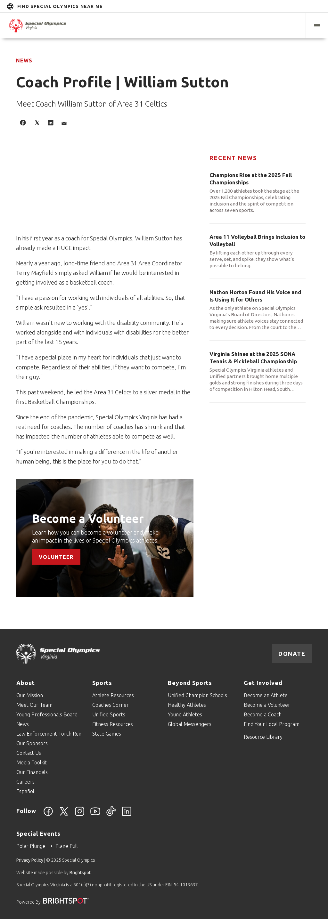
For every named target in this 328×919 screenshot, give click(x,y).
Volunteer (56, 557)
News (24, 60)
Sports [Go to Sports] (102, 683)
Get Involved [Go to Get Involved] (263, 683)
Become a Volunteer (88, 518)
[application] (104, 190)
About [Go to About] (25, 683)
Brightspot (80, 872)
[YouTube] (95, 815)
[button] (317, 25)
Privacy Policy (29, 860)
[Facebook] (48, 815)
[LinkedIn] (126, 815)
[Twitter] (64, 815)
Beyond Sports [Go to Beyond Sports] (190, 683)
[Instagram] (79, 815)
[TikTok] (111, 815)
